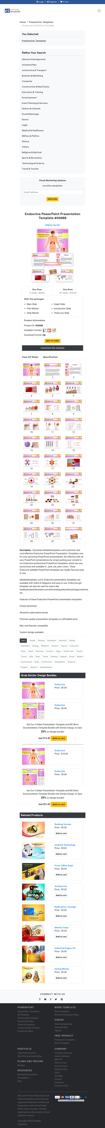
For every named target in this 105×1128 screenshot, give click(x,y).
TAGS (23, 640)
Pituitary (41, 640)
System (80, 656)
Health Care (69, 651)
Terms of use (61, 1063)
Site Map (59, 1076)
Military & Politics (30, 136)
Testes (45, 656)
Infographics (23, 1078)
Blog (20, 1081)
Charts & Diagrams (26, 1024)
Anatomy (71, 662)
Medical (34, 667)
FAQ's (57, 1072)
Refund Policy (61, 1069)
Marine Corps (61, 927)
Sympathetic (60, 662)
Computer (27, 81)
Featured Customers (27, 1053)
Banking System (63, 824)
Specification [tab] (50, 357)
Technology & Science (33, 163)
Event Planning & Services (35, 103)
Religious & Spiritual (32, 152)
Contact (58, 1079)
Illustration (51, 640)
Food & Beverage (30, 114)
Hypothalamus (46, 667)
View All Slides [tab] (30, 357)
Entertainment (29, 98)
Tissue (24, 656)
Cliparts (58, 1030)
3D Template (23, 1014)
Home (23, 22)
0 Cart (64, 2)
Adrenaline (25, 646)
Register (52, 2)
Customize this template (52, 348)
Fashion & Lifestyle (31, 109)
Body (37, 662)
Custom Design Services (29, 1028)
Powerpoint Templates (65, 1040)
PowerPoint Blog (25, 1031)
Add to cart (58, 738)
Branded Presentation (27, 1074)
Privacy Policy (61, 1066)
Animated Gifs (61, 1027)
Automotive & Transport (34, 70)
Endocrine (74, 646)
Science (54, 646)
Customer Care (61, 1085)
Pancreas (40, 651)
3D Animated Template (28, 1018)
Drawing (54, 656)
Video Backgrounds (63, 1024)
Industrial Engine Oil (65, 948)
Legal (24, 125)
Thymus (64, 646)
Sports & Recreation (32, 158)
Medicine (45, 646)
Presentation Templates (41, 22)
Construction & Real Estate (35, 87)
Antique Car (61, 886)
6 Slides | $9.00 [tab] (37, 291)
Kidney (72, 640)
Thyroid (79, 651)
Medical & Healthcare (33, 130)
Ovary (23, 651)
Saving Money (62, 969)
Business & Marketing (32, 76)
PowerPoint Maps (26, 1021)
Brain (38, 656)
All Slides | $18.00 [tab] (68, 291)
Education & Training (32, 92)
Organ (58, 651)
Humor (25, 119)
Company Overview (63, 1053)
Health (32, 640)
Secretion (63, 640)
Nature (25, 141)
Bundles (21, 1065)
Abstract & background (33, 59)
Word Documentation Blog (67, 1014)
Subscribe (52, 199)
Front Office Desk (64, 866)
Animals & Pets (29, 65)
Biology (35, 646)
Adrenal (63, 656)
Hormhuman (46, 662)
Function (49, 651)
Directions (59, 1082)
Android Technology (65, 845)
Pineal (71, 656)
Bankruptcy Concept (65, 907)
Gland (30, 651)
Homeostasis (26, 662)
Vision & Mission (62, 1056)
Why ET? (58, 1059)
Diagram (24, 667)
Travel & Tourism (30, 169)
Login (40, 2)
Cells (31, 656)
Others (25, 147)
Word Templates (62, 1011)
